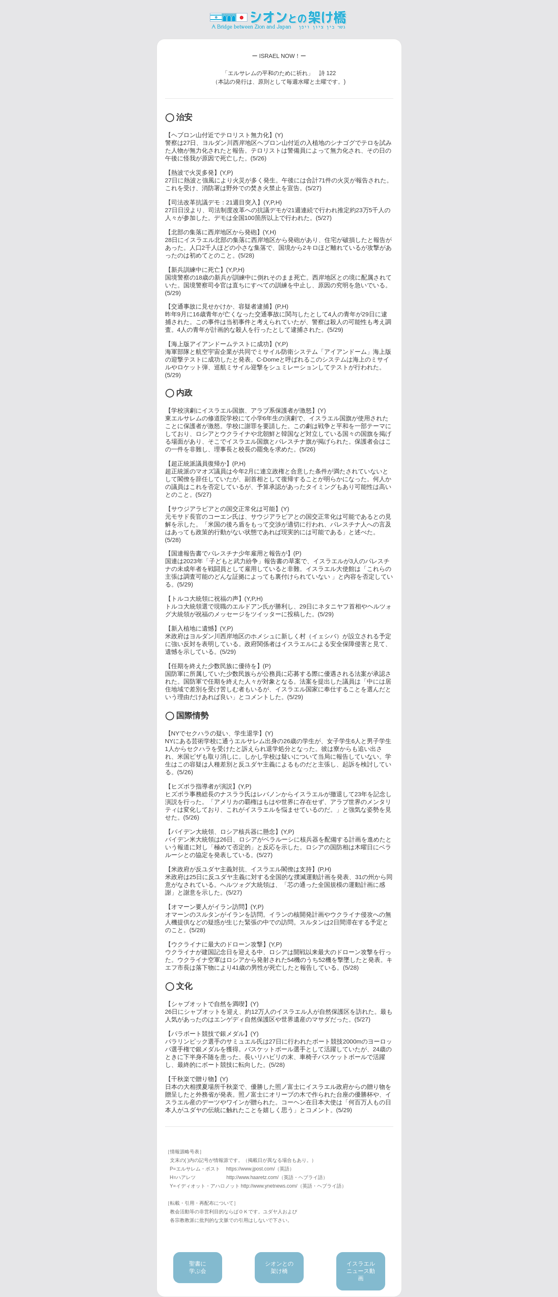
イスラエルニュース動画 (360, 1270)
